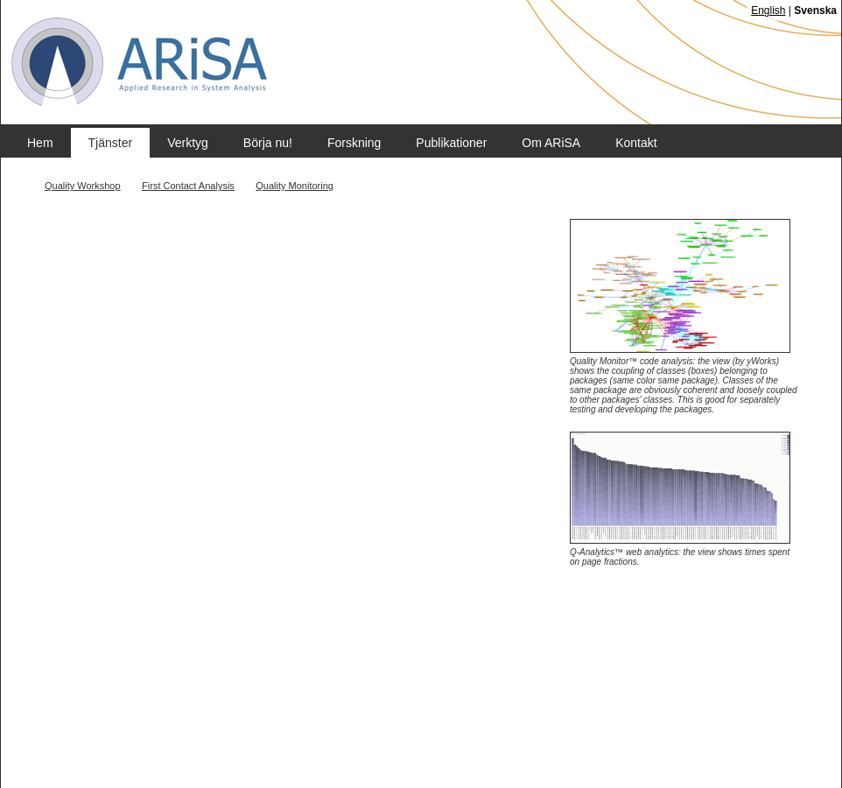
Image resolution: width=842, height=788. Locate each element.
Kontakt (635, 143)
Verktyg (187, 143)
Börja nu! (267, 143)
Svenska (815, 10)
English (768, 10)
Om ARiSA (551, 143)
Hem (40, 143)
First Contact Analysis (188, 185)
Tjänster (110, 143)
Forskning (354, 143)
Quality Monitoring (294, 185)
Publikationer (451, 143)
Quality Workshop (83, 185)
